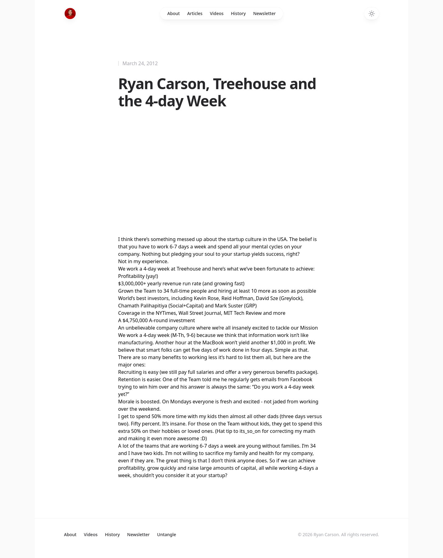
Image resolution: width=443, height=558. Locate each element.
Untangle (166, 534)
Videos (216, 13)
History (238, 13)
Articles (194, 13)
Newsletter (264, 13)
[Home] (70, 13)
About (173, 13)
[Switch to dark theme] (371, 13)
